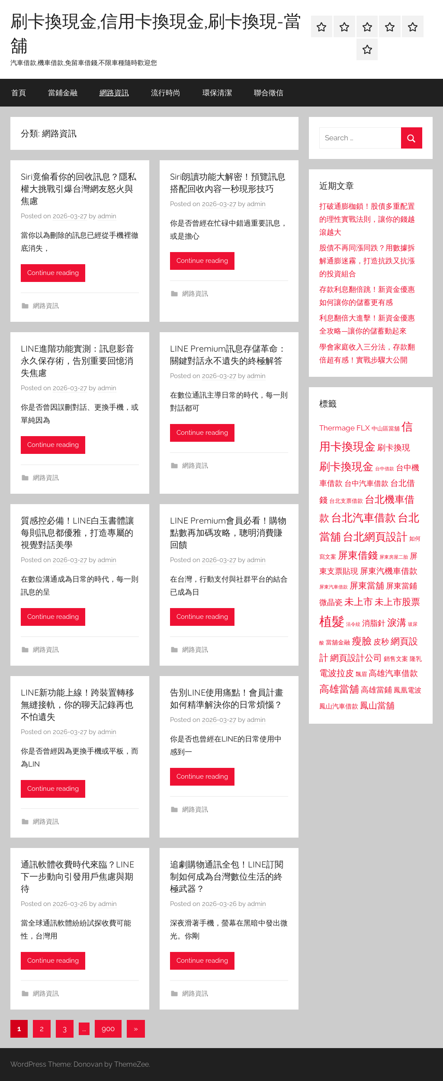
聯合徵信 (268, 92)
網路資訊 (114, 92)
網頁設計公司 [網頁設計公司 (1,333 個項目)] (356, 658)
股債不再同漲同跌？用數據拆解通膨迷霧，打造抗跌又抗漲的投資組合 (367, 260)
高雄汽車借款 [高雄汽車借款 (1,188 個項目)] (393, 673)
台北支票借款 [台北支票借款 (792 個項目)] (346, 501)
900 (108, 1028)
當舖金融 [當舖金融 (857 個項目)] (338, 642)
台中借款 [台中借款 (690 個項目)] (384, 468)
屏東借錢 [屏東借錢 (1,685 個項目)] (358, 555)
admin (107, 216)
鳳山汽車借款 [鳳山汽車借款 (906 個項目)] (338, 706)
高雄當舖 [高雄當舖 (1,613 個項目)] (339, 689)
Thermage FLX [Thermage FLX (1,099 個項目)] (344, 428)
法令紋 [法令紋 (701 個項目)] (353, 624)
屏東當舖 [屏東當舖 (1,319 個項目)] (367, 585)
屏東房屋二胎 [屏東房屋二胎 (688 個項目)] (393, 557)
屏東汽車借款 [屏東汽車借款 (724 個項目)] (333, 587)
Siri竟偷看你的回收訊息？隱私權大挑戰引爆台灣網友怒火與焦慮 (78, 188)
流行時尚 (165, 92)
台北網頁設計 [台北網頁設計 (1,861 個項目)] (375, 537)
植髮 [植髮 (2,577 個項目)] (331, 621)
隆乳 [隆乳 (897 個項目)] (416, 658)
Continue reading (53, 273)
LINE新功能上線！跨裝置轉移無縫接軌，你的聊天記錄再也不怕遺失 (77, 704)
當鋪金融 (62, 92)
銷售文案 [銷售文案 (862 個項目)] (396, 658)
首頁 (18, 92)
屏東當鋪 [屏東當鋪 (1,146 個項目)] (401, 585)
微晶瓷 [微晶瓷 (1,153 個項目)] (331, 602)
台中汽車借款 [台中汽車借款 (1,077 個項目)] (366, 483)
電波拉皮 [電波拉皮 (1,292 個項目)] (336, 673)
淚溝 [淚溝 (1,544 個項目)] (396, 622)
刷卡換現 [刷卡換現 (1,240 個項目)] (393, 447)
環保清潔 (217, 92)
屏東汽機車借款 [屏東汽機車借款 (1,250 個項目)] (388, 571)
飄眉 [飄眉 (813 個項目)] (361, 674)
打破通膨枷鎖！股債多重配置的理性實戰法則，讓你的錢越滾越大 (367, 219)
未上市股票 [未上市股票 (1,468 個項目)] (397, 601)
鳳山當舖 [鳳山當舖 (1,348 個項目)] (377, 705)
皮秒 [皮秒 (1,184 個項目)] (381, 641)
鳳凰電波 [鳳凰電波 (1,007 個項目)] (407, 690)
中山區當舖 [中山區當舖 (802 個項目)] (386, 428)
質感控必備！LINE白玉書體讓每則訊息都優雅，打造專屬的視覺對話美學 (77, 532)
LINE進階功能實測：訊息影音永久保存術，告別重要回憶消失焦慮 (77, 360)
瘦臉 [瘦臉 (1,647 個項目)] (362, 641)
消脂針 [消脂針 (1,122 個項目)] (373, 623)
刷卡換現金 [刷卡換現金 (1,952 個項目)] (346, 466)
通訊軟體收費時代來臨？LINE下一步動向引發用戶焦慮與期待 (77, 876)
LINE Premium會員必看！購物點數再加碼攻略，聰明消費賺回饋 (228, 532)
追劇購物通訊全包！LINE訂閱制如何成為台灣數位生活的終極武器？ (226, 876)
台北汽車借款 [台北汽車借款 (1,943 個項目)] (363, 517)
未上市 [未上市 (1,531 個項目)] (358, 601)
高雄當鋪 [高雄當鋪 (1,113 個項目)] (376, 690)
